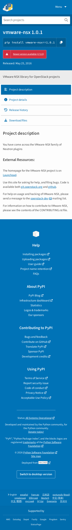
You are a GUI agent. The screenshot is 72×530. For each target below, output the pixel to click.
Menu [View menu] (61, 7)
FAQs (36, 274)
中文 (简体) (58, 498)
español (24, 494)
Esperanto (52, 501)
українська (20, 498)
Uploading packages (34, 259)
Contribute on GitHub (34, 342)
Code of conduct (34, 388)
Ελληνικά (33, 498)
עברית (40, 501)
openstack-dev (39, 198)
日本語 (45, 494)
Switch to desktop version (36, 474)
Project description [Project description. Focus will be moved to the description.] (18, 89)
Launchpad (9, 175)
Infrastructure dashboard (35, 300)
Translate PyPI (34, 347)
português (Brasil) (61, 494)
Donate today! (36, 432)
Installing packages (34, 254)
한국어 (63, 501)
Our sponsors (36, 315)
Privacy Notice (34, 393)
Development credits (34, 356)
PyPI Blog (34, 295)
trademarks (29, 442)
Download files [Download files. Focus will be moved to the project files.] (15, 120)
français (35, 494)
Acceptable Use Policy (34, 398)
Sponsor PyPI (36, 351)
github (52, 187)
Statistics (36, 305)
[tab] (36, 90)
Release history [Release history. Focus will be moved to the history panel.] (16, 110)
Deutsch (45, 498)
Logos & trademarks (36, 310)
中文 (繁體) (16, 501)
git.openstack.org (31, 187)
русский (29, 501)
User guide (34, 264)
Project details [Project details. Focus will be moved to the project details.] (15, 100)
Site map (36, 456)
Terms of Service (35, 378)
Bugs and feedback (36, 337)
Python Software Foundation (44, 444)
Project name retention (34, 269)
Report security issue (36, 383)
